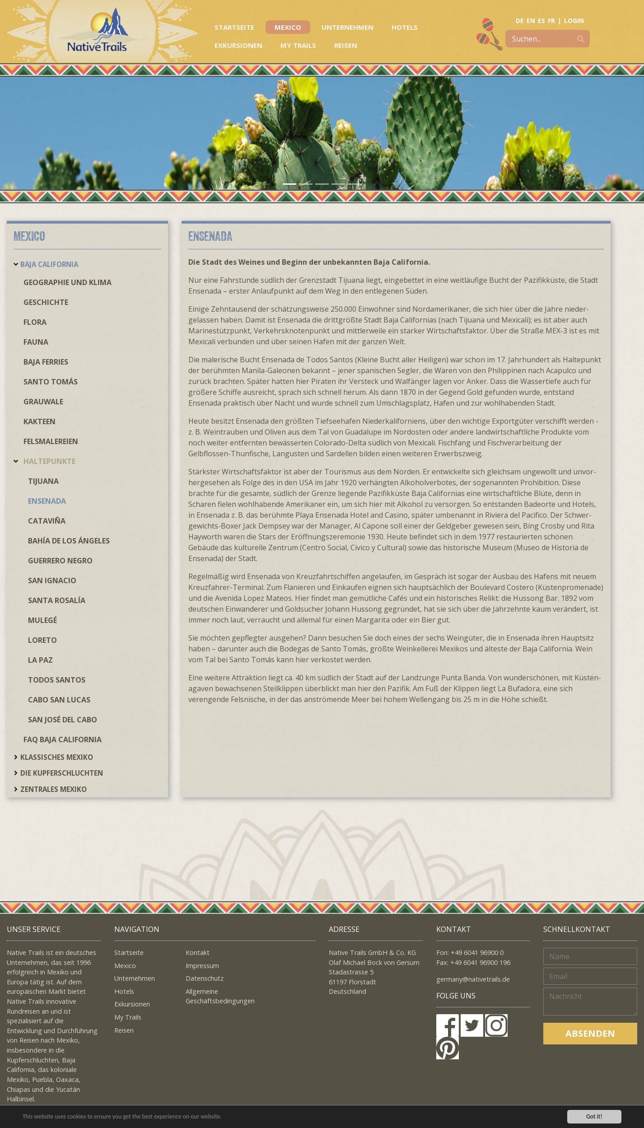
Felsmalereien (50, 441)
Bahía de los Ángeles (69, 541)
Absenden (590, 1033)
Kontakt (198, 952)
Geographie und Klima (67, 282)
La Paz (40, 660)
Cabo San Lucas (59, 700)
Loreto (42, 640)
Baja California (49, 264)
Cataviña (46, 521)
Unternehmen (347, 27)
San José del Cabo (62, 720)
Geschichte (45, 302)
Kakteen (39, 421)
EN (531, 20)
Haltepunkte (49, 461)
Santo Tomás (50, 382)
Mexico (288, 27)
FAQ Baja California (62, 739)
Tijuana (43, 481)
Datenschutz (205, 978)
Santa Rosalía (56, 600)
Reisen (345, 45)
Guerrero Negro (60, 561)
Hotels (405, 27)
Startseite (234, 27)
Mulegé (42, 620)
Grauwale (43, 402)
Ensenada (47, 501)
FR (551, 20)
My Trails (298, 45)
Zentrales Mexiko (53, 789)
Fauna (35, 342)
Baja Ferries (45, 362)
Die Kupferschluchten (61, 772)
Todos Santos (56, 680)
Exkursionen (238, 45)
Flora (35, 322)
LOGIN (574, 20)
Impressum (202, 965)
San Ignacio (52, 580)
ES (541, 20)
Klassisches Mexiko (56, 757)
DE (520, 20)
